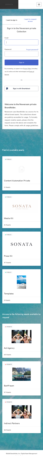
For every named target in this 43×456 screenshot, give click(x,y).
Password (8, 49)
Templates (9, 293)
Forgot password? (32, 50)
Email (6, 38)
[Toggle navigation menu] (39, 4)
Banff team (9, 385)
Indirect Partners (12, 423)
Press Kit (8, 256)
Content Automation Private (17, 180)
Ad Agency (9, 348)
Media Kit (8, 218)
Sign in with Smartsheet (18, 88)
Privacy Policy (27, 68)
